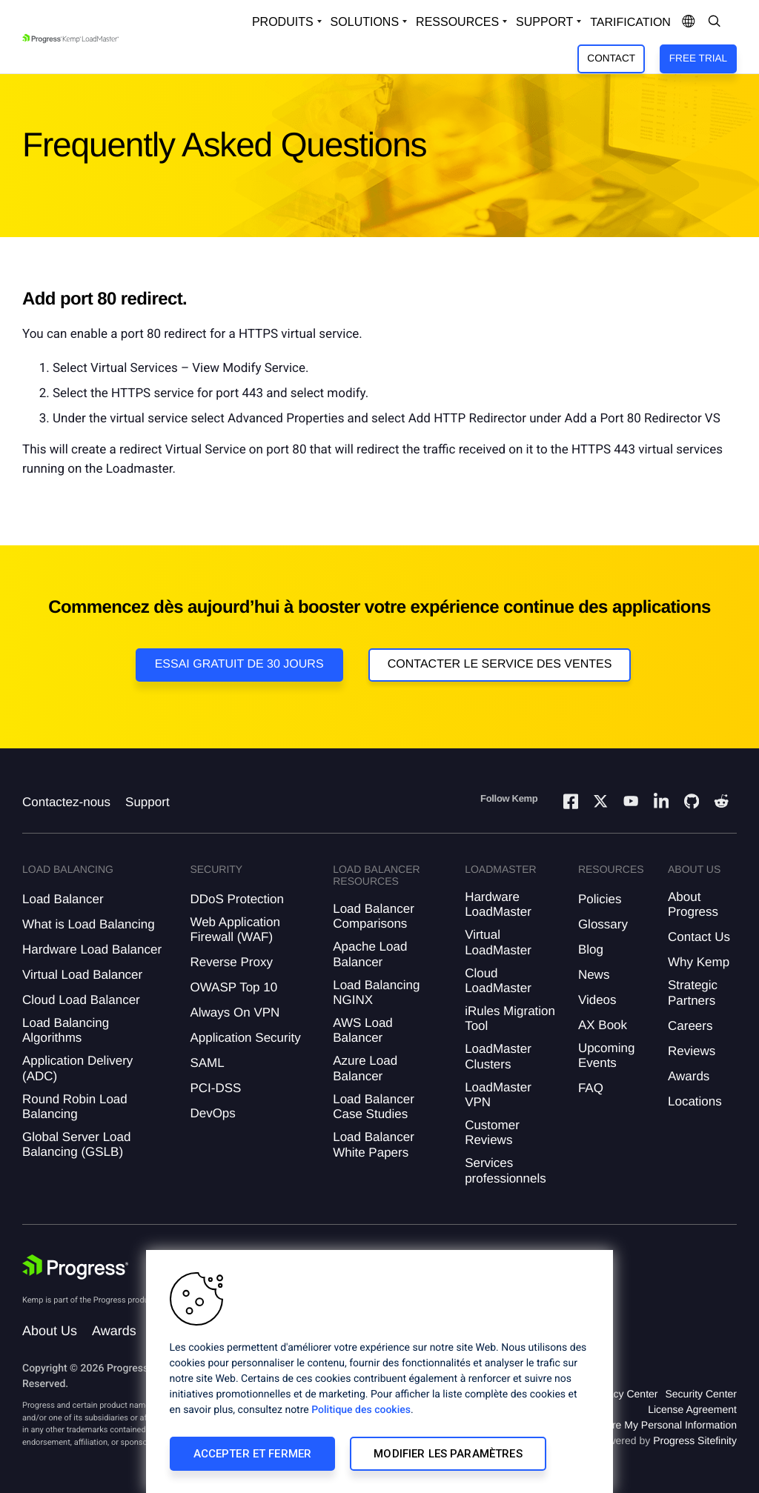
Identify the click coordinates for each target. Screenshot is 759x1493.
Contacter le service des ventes (500, 664)
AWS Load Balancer (363, 1030)
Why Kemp (698, 962)
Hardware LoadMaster (498, 904)
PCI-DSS (215, 1088)
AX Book (602, 1025)
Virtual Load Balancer (82, 975)
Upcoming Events (606, 1055)
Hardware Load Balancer (92, 949)
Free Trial (698, 58)
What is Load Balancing (88, 924)
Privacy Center (624, 1394)
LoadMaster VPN (498, 1094)
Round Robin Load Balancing (74, 1106)
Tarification (630, 22)
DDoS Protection (237, 899)
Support (147, 802)
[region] (379, 1371)
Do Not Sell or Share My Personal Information (631, 1425)
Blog (590, 949)
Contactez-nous (66, 802)
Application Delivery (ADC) (77, 1068)
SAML (207, 1063)
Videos (597, 1000)
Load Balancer (63, 899)
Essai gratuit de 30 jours (239, 664)
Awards (688, 1076)
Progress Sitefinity (695, 1440)
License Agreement (692, 1409)
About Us (49, 1330)
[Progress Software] (75, 1267)
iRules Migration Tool (510, 1018)
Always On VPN (234, 1012)
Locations (695, 1101)
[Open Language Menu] (688, 22)
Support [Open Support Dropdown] (544, 22)
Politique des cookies (361, 1410)
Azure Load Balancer (365, 1068)
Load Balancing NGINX (376, 992)
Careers (690, 1026)
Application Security (245, 1038)
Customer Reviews (492, 1132)
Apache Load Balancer (370, 954)
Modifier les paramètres (448, 1453)
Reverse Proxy (231, 962)
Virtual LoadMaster (498, 942)
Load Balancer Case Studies (373, 1106)
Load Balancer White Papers (373, 1144)
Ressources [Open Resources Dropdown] (457, 22)
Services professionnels (505, 1170)
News (594, 975)
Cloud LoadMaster (498, 980)
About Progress (693, 904)
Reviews (691, 1051)
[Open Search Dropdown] (714, 22)
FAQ (590, 1088)
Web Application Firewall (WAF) (235, 929)
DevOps (212, 1113)
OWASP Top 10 (233, 987)
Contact (611, 58)
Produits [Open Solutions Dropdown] (283, 22)
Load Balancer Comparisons (373, 916)
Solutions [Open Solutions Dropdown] (365, 22)
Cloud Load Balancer (81, 1000)
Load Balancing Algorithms (65, 1030)
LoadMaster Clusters (498, 1056)
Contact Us (699, 937)
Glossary (603, 924)
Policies (600, 899)
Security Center (701, 1394)
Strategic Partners (692, 992)
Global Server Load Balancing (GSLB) (76, 1144)
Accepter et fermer (252, 1453)
